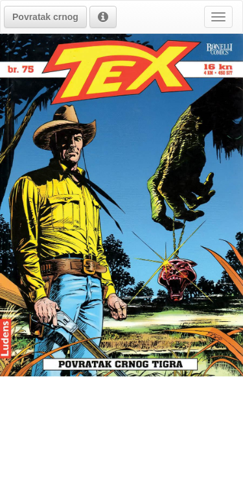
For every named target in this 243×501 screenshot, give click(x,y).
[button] (45, 17)
